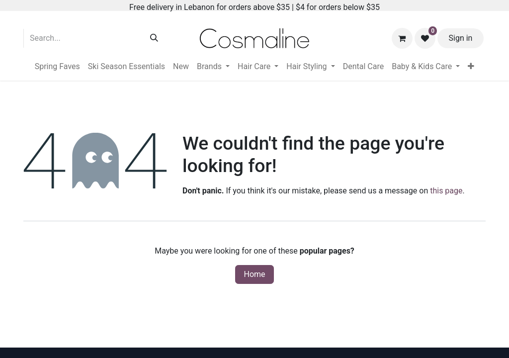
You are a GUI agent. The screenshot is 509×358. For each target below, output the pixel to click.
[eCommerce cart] (402, 38)
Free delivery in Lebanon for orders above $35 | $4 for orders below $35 (254, 7)
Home (254, 274)
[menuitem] (57, 67)
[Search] (154, 38)
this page (446, 190)
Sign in (461, 38)
